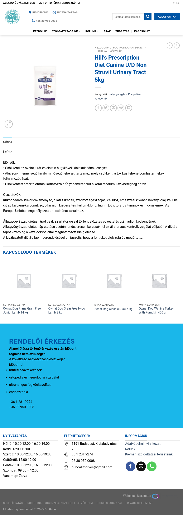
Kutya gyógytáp (110, 51)
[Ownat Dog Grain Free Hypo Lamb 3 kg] (69, 280)
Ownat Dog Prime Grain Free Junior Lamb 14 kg (22, 310)
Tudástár (122, 31)
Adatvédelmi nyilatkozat (143, 444)
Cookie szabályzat (109, 503)
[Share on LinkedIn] (128, 108)
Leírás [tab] (7, 141)
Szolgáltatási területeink (22, 503)
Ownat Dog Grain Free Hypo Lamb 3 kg (66, 310)
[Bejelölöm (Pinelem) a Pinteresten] (120, 108)
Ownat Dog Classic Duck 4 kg (113, 309)
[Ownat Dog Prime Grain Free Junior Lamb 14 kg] (23, 280)
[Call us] (152, 466)
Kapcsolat (142, 31)
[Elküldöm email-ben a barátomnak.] (113, 108)
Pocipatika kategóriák (129, 47)
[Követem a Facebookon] (174, 3)
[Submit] (147, 16)
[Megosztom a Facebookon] (98, 108)
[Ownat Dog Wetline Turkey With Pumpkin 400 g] (159, 280)
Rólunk (92, 31)
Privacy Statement (139, 503)
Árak (107, 31)
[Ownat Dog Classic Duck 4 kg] (114, 280)
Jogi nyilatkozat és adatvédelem (69, 503)
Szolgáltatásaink (66, 31)
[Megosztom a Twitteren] (105, 108)
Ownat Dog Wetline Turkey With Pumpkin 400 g (156, 310)
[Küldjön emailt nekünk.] (178, 3)
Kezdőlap (40, 31)
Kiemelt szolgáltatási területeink (149, 454)
